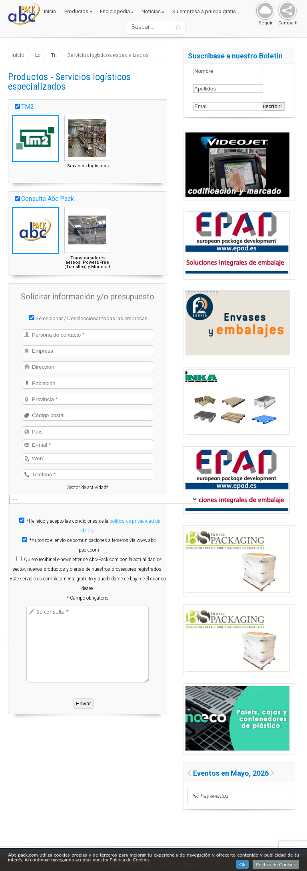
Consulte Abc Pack (47, 199)
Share (286, 11)
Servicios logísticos (88, 166)
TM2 (27, 106)
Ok (242, 865)
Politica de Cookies (276, 865)
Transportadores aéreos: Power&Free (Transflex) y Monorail (87, 262)
